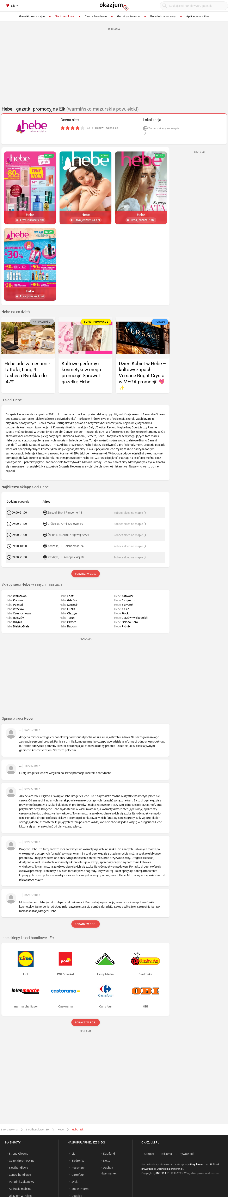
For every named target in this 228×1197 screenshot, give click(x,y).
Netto (106, 1160)
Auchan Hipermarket (109, 1170)
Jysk (75, 1181)
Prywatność (186, 1153)
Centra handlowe (20, 1174)
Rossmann (78, 1167)
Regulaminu (197, 1164)
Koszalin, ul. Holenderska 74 (66, 546)
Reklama (166, 1153)
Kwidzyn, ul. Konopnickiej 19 (66, 557)
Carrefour (78, 1174)
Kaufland (109, 1153)
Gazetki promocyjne (21, 1160)
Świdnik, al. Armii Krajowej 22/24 (68, 535)
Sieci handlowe (18, 1167)
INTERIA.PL (163, 1173)
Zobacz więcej (85, 573)
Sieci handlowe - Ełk (37, 1129)
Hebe (60, 1129)
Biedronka (78, 1160)
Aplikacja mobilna (20, 1188)
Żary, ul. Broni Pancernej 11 (65, 512)
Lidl (74, 1153)
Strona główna (9, 1129)
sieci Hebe (25, 487)
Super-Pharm (80, 1188)
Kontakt (149, 1153)
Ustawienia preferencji (170, 1168)
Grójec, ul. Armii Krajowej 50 (65, 523)
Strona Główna (18, 1153)
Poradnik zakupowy (21, 1181)
